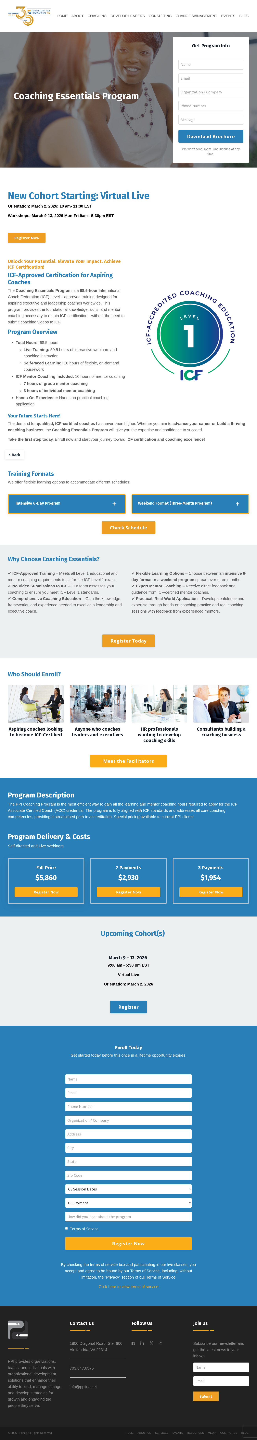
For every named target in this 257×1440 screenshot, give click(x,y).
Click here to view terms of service (128, 1288)
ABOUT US (142, 1433)
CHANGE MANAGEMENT (196, 16)
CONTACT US (229, 1433)
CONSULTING (160, 16)
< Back (14, 455)
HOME (62, 16)
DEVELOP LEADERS (127, 16)
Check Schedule (128, 528)
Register (128, 1007)
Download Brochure (211, 136)
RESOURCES (194, 1433)
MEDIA (211, 1433)
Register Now (26, 238)
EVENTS (228, 16)
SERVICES (160, 1433)
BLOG (244, 16)
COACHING (97, 16)
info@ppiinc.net (83, 1388)
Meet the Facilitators (128, 761)
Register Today (128, 641)
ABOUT (77, 16)
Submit (205, 1397)
